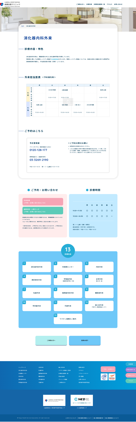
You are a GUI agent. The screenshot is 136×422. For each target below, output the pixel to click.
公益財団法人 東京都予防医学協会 (54, 402)
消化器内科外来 (23, 371)
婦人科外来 (62, 368)
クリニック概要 (63, 380)
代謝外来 (41, 383)
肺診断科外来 (22, 380)
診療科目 (101, 4)
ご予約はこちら (129, 374)
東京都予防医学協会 (84, 383)
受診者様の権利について (87, 418)
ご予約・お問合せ (108, 369)
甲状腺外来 (42, 380)
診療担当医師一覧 (111, 4)
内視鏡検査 (54, 59)
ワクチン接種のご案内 (65, 371)
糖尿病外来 (42, 377)
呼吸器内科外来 (23, 383)
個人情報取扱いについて (112, 418)
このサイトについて (74, 418)
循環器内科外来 (43, 374)
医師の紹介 (85, 341)
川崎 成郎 (65, 90)
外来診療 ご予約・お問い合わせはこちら (35, 203)
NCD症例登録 (82, 402)
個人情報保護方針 (99, 418)
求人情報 (81, 377)
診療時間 (129, 361)
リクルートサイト (83, 374)
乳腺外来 (41, 371)
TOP (22, 26)
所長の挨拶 (62, 377)
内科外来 (21, 377)
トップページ (22, 368)
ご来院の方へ (93, 4)
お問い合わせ (130, 4)
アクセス (122, 4)
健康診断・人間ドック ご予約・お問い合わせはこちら (35, 212)
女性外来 (41, 368)
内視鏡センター (23, 374)
